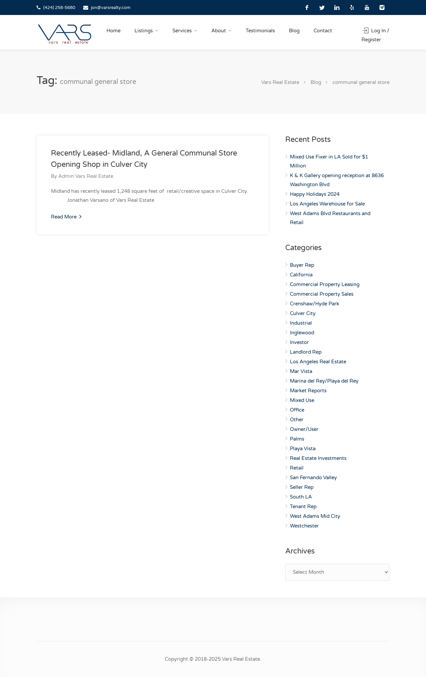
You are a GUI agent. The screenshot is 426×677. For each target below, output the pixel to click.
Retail (297, 468)
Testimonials (260, 31)
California (301, 275)
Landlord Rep (305, 352)
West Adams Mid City (315, 516)
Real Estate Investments (318, 458)
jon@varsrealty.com (110, 7)
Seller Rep (302, 487)
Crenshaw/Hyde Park (314, 304)
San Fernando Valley (313, 478)
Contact (323, 31)
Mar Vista (301, 371)
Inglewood (302, 333)
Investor (299, 342)
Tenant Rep (303, 506)
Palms (297, 439)
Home (113, 31)
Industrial (301, 323)
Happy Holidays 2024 (314, 194)
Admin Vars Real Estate (85, 176)
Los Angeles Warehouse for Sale (327, 204)
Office (297, 410)
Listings (143, 31)
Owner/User (304, 429)
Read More (66, 216)
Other (297, 420)
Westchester (304, 526)
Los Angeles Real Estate (318, 362)
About (218, 31)
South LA (301, 497)
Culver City (303, 313)
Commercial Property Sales (321, 294)
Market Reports (308, 391)
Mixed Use (302, 400)
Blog (294, 31)
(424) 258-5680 (59, 7)
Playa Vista (303, 449)
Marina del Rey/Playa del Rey (324, 381)
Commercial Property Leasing (324, 284)
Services (182, 31)
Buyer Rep (302, 265)
